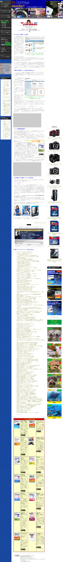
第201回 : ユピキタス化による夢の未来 (24, 373)
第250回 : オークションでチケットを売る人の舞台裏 (26, 297)
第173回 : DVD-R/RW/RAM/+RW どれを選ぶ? (25, 407)
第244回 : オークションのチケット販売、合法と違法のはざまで (28, 307)
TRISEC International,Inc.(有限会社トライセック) (27, 555)
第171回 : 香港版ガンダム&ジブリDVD (24, 410)
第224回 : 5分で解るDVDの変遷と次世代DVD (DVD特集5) (27, 342)
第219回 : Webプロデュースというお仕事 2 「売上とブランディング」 (29, 348)
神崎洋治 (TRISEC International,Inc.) (29, 26)
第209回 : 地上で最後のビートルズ (23, 364)
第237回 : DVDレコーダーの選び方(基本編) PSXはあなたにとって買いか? (30, 319)
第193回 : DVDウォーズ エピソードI (23, 383)
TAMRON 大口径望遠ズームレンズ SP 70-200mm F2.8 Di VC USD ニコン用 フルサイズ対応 (54, 203)
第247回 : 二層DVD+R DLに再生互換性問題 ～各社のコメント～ (28, 301)
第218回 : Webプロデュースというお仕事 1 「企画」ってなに (27, 349)
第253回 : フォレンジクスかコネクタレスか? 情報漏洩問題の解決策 (29, 294)
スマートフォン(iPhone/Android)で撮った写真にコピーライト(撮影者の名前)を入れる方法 (6, 89)
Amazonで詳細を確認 (17, 218)
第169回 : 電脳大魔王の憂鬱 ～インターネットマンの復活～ (28, 412)
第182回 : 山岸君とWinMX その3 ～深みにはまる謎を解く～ (27, 396)
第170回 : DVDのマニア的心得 (22, 411)
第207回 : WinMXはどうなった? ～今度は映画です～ (26, 366)
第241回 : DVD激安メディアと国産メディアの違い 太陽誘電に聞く (29, 312)
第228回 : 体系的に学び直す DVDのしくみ (24, 334)
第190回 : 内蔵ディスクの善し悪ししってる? (25, 387)
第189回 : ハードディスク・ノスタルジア (24, 388)
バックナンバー (18, 245)
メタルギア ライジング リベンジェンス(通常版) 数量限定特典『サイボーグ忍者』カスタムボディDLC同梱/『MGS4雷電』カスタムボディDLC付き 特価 (54, 260)
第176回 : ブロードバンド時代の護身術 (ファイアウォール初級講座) (29, 404)
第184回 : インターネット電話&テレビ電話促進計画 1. (26, 394)
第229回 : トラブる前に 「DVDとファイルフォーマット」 (27, 332)
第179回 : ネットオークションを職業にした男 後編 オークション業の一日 (30, 400)
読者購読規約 (29, 244)
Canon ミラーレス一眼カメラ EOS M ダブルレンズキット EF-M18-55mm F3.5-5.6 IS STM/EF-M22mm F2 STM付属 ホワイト (54, 186)
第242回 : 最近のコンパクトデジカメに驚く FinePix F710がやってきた (29, 311)
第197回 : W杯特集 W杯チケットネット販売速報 (25, 378)
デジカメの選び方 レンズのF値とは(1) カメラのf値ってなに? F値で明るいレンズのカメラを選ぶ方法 (6, 135)
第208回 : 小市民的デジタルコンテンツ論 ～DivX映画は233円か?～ (29, 365)
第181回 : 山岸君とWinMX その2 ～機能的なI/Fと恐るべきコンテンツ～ (29, 398)
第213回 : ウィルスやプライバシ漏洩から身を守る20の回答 (27, 359)
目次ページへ (5, 114)
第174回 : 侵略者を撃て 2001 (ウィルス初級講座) (25, 406)
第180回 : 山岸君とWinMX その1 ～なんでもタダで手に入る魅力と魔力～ (30, 399)
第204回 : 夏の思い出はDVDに (22, 370)
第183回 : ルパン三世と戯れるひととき (24, 395)
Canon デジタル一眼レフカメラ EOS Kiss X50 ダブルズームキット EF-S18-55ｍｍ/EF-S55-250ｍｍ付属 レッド (54, 138)
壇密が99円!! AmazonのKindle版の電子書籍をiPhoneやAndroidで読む (6, 104)
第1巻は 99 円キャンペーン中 (54, 341)
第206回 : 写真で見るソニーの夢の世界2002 (24, 367)
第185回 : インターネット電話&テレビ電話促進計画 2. (26, 393)
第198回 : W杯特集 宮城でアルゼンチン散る (24, 377)
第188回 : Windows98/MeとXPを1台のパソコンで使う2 (26, 389)
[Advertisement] (53, 36)
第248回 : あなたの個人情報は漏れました (24, 300)
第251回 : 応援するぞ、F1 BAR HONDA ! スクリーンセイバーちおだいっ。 (30, 296)
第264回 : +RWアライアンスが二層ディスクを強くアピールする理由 (29, 270)
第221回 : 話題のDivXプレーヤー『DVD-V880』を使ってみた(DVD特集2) (30, 346)
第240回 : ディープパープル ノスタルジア (24, 313)
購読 (16, 243)
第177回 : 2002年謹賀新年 (21, 402)
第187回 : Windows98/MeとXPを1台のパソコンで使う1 (26, 390)
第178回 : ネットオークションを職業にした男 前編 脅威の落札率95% (29, 401)
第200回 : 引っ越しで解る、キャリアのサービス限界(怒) (27, 375)
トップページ (19, 414)
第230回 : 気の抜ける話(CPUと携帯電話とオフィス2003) (27, 331)
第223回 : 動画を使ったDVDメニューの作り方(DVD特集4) (27, 343)
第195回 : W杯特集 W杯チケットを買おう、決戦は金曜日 (27, 381)
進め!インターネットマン (19, 241)
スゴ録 (28, 160)
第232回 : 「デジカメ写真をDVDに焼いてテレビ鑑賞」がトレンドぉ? (29, 329)
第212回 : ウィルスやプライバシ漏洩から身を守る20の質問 (27, 360)
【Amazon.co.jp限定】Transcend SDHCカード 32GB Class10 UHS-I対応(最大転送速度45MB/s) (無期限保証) (54, 218)
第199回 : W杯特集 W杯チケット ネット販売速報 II (26, 376)
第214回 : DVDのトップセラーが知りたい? (24, 358)
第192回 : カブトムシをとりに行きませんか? (25, 384)
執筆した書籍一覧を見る (54, 317)
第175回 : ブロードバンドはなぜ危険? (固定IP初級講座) (26, 405)
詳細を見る (31, 156)
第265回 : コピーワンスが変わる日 (23, 268)
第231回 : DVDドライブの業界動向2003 (24, 330)
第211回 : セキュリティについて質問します (24, 361)
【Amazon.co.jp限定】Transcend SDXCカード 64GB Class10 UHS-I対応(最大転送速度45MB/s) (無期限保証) (54, 233)
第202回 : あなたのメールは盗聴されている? (25, 372)
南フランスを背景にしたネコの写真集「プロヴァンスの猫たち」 (6, 93)
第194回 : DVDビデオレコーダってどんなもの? (25, 382)
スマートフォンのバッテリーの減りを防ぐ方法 (6, 97)
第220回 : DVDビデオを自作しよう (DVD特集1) (25, 347)
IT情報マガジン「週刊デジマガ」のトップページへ (55, 18)
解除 (20, 243)
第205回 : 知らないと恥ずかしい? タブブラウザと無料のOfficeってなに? (29, 369)
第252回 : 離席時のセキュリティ (22, 295)
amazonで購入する (41, 155)
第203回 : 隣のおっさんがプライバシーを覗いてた (26, 371)
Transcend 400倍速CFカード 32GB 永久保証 (54, 246)
